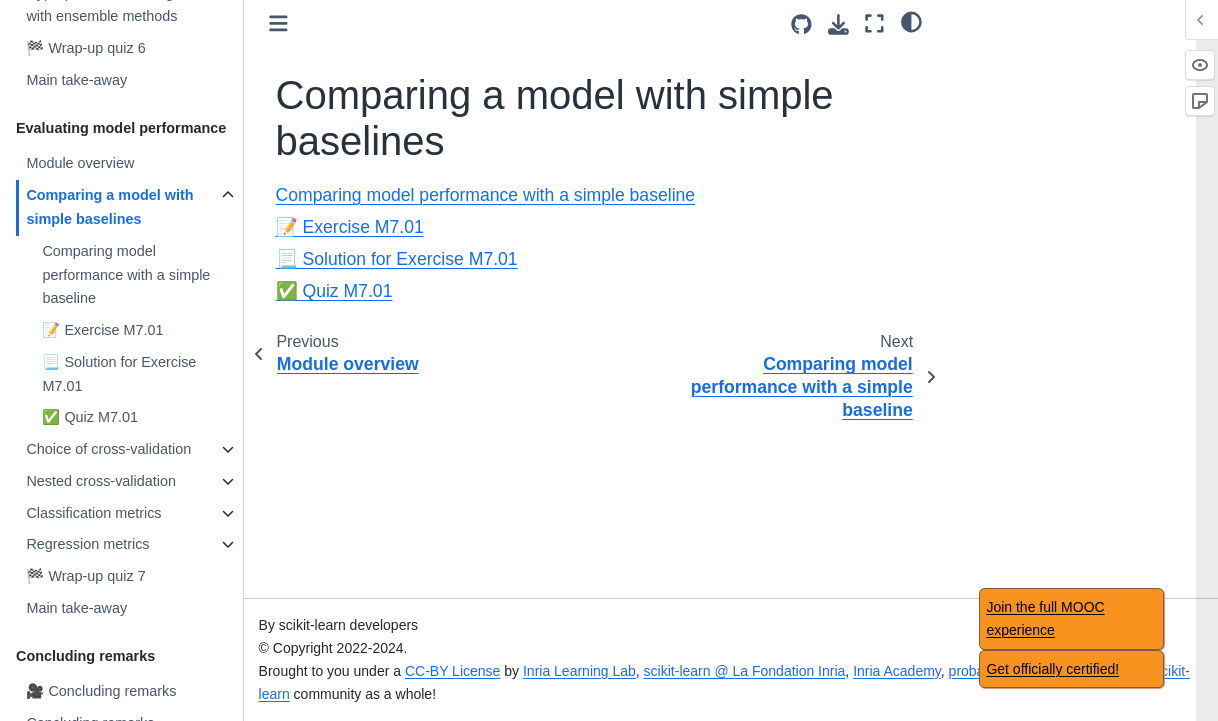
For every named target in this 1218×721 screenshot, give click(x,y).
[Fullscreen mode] (874, 23)
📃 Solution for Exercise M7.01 (119, 374)
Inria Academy (897, 671)
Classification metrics (93, 513)
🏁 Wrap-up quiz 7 (85, 576)
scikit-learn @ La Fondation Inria (745, 671)
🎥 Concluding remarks (101, 691)
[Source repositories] (801, 24)
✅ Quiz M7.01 (90, 417)
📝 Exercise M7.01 (102, 330)
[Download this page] (838, 24)
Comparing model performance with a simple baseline (126, 275)
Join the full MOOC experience (1045, 618)
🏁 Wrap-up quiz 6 (85, 48)
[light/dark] (911, 21)
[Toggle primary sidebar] (278, 23)
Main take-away (76, 80)
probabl (972, 671)
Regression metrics (87, 544)
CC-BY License (452, 671)
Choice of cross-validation (108, 449)
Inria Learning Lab (579, 671)
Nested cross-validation (101, 481)
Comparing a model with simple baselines (109, 207)
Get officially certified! (1052, 669)
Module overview (80, 163)
